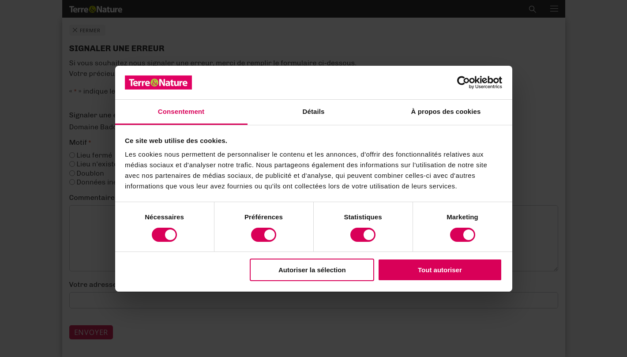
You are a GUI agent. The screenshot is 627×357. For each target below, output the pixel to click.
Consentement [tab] (181, 111)
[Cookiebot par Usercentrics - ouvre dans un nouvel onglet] (463, 82)
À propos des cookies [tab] (446, 111)
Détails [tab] (314, 111)
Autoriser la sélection (312, 270)
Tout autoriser (440, 270)
